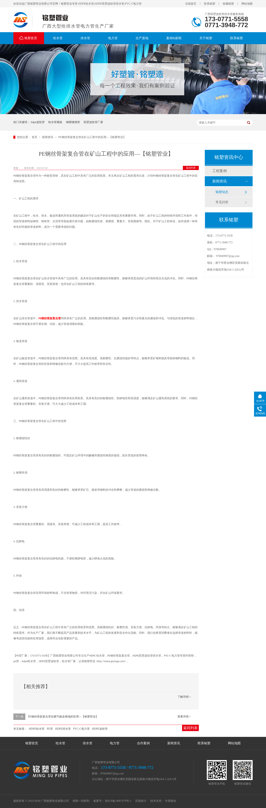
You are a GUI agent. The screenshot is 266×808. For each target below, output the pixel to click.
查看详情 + (184, 716)
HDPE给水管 (37, 728)
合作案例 (143, 743)
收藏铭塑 (228, 3)
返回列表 (191, 167)
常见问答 (222, 202)
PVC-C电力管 (81, 728)
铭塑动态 (222, 192)
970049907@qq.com (228, 256)
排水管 (85, 38)
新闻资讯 (48, 137)
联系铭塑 (209, 3)
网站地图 (247, 3)
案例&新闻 (173, 38)
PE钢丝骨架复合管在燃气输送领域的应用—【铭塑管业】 (63, 716)
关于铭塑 (205, 38)
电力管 (113, 38)
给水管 (58, 38)
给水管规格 (55, 122)
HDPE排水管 (63, 728)
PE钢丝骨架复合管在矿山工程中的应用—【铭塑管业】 (92, 137)
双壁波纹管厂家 (93, 122)
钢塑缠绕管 (73, 122)
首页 (35, 137)
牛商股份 (170, 800)
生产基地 (142, 38)
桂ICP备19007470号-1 (118, 800)
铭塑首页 (30, 38)
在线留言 (190, 3)
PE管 (50, 728)
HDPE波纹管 (100, 728)
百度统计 (140, 800)
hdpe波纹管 (38, 122)
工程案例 (219, 171)
